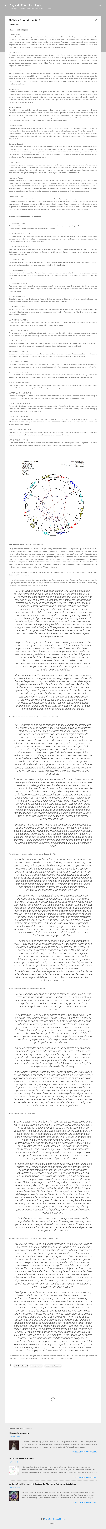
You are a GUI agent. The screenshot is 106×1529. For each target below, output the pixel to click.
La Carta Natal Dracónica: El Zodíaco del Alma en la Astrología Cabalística (42, 1491)
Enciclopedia (57, 16)
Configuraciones (36, 1373)
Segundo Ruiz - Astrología (25, 5)
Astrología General (21, 1373)
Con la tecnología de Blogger (53, 1519)
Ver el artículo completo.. (85, 1459)
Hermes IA (42, 16)
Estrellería (17, 16)
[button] (95, 27)
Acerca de (71, 16)
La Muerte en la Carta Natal (21, 1465)
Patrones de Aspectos (53, 1373)
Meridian (30, 16)
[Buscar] (100, 6)
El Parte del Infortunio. (19, 1440)
